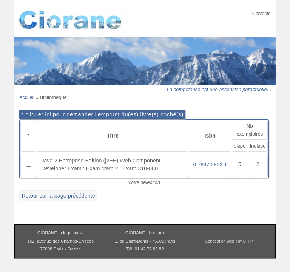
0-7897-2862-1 (210, 164)
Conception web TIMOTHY (229, 241)
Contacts (261, 13)
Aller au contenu (267, 5)
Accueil (26, 97)
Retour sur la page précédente (58, 196)
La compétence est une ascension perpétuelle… (219, 89)
